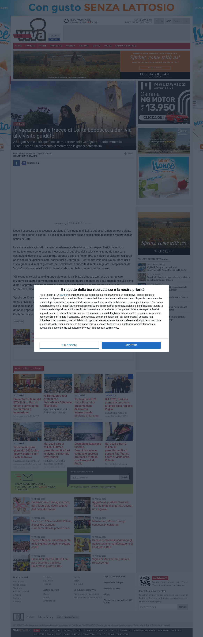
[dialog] (101, 318)
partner (64, 295)
